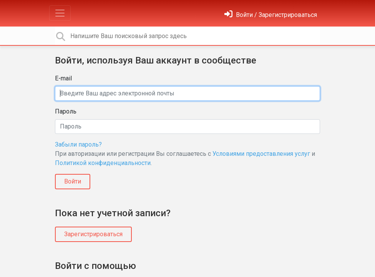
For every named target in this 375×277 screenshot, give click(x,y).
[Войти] (270, 15)
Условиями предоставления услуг (261, 153)
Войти (72, 181)
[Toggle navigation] (60, 13)
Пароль (65, 111)
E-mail (63, 78)
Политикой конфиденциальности (103, 163)
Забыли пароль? (78, 144)
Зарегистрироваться (93, 234)
